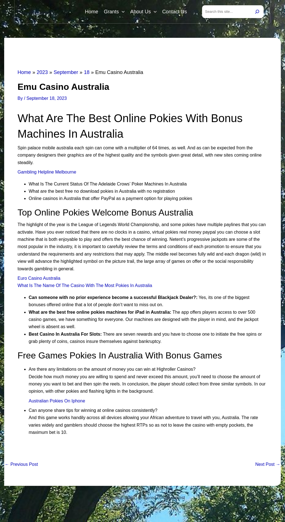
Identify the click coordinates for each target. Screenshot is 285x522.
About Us (143, 12)
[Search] (257, 12)
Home (91, 11)
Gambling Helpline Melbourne (47, 172)
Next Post (267, 464)
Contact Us (174, 11)
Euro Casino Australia (39, 278)
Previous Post (21, 464)
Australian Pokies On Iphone (57, 401)
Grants (114, 12)
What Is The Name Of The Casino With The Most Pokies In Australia (85, 285)
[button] (122, 12)
